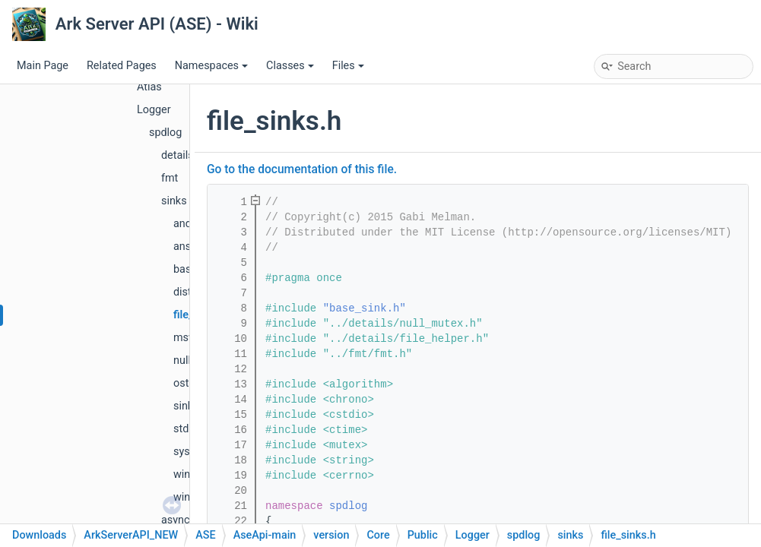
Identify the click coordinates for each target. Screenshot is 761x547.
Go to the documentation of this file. (302, 169)
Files (348, 65)
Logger (154, 109)
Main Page (42, 65)
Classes (290, 65)
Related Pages (122, 65)
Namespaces (211, 65)
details (177, 155)
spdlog (165, 132)
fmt (169, 178)
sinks (174, 200)
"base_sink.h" (364, 308)
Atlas (149, 87)
